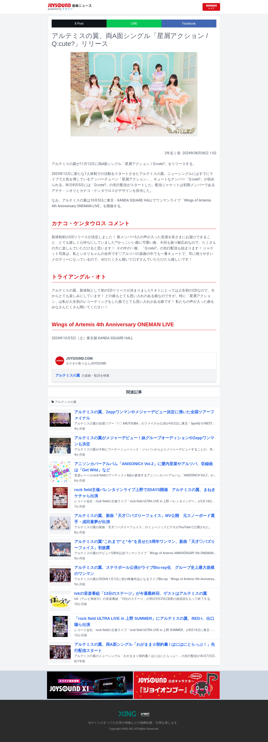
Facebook (189, 23)
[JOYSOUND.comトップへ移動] (211, 7)
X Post (79, 23)
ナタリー (67, 9)
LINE (134, 23)
